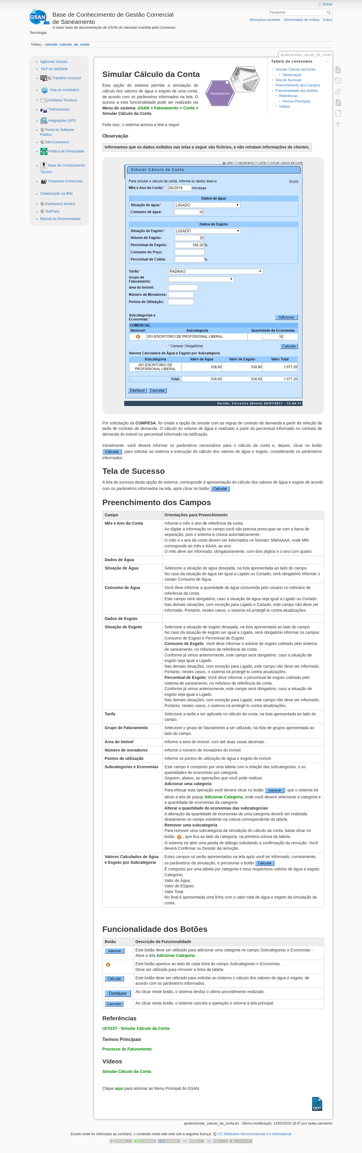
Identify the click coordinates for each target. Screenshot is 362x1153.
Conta (189, 108)
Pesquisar (329, 12)
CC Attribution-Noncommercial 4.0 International (254, 1134)
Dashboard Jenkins (60, 204)
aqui (119, 1088)
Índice (327, 20)
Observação (291, 75)
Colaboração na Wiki (56, 194)
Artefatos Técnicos (62, 100)
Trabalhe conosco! (66, 78)
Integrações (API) (61, 121)
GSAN (143, 108)
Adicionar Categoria (223, 797)
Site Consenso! (57, 142)
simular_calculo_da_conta (67, 45)
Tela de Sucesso (288, 80)
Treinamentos (58, 109)
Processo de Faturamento (127, 1049)
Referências (288, 96)
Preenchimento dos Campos (297, 85)
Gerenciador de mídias (301, 20)
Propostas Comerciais (65, 181)
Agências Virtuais (53, 62)
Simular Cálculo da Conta (295, 69)
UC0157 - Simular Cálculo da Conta (135, 1028)
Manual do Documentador (60, 219)
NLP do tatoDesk (54, 69)
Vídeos (284, 107)
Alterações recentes (264, 20)
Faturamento (166, 108)
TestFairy (52, 211)
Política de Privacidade (65, 151)
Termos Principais (296, 101)
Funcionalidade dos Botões (296, 91)
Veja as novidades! (64, 90)
